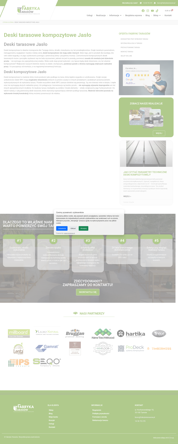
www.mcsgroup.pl (69, 233)
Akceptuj (83, 228)
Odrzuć (73, 228)
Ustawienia (62, 228)
